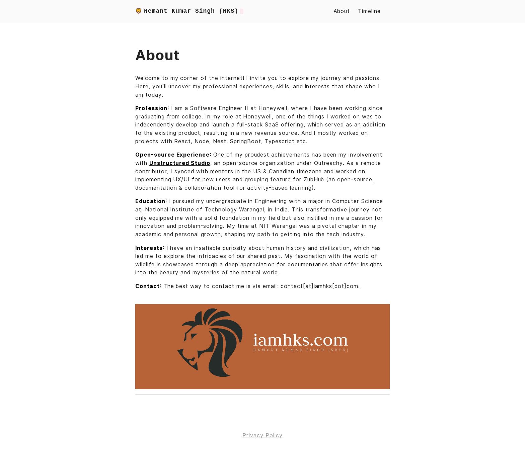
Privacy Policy (262, 435)
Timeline (369, 11)
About (341, 11)
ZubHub (314, 179)
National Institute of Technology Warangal (204, 209)
